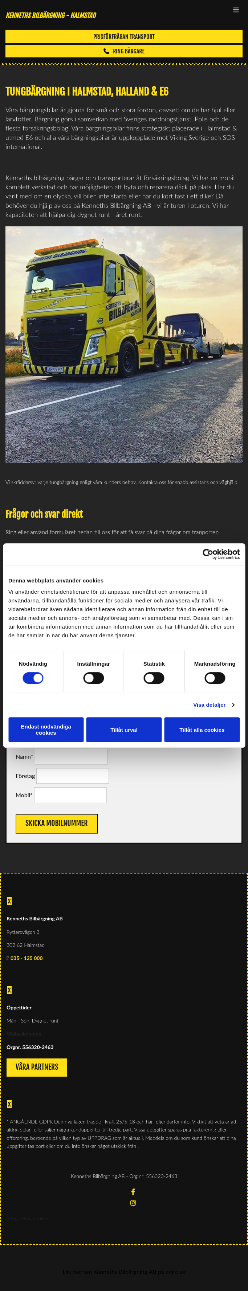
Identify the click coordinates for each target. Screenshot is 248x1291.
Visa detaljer (209, 705)
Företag (25, 775)
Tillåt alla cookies (201, 730)
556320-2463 (37, 1047)
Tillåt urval (124, 730)
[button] (124, 36)
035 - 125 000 (27, 958)
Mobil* (24, 794)
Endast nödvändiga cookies (46, 729)
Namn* (24, 756)
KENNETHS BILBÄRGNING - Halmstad (50, 16)
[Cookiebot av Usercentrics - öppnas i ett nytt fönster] (208, 554)
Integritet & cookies (28, 1218)
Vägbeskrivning (24, 1033)
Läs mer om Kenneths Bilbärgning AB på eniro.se (124, 1271)
